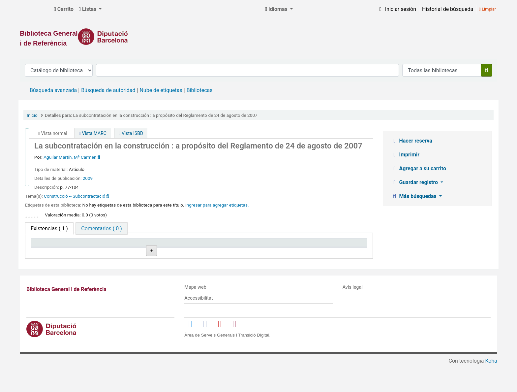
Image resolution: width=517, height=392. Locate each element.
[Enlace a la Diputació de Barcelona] (258, 36)
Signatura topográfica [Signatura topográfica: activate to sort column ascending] (192, 245)
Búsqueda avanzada (53, 90)
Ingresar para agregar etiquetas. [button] (217, 205)
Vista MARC (92, 133)
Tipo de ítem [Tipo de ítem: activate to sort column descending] (48, 245)
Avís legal (353, 314)
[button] (63, 9)
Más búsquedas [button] (414, 196)
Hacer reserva (411, 141)
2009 (88, 178)
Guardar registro (415, 182)
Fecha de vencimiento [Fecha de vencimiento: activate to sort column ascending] (327, 245)
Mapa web (195, 314)
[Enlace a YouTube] (220, 350)
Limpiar (487, 9)
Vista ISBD (131, 133)
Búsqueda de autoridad (108, 90)
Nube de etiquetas (160, 90)
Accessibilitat (198, 325)
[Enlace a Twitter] (190, 350)
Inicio (32, 115)
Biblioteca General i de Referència (34, 9)
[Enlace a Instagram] (234, 350)
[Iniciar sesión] (397, 9)
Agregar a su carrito (418, 168)
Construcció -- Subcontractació (74, 196)
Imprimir (405, 154)
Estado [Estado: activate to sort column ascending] (244, 245)
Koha (491, 388)
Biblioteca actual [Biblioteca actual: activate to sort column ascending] (120, 245)
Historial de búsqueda (447, 9)
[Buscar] (486, 70)
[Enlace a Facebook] (205, 350)
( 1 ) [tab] (49, 228)
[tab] (101, 228)
